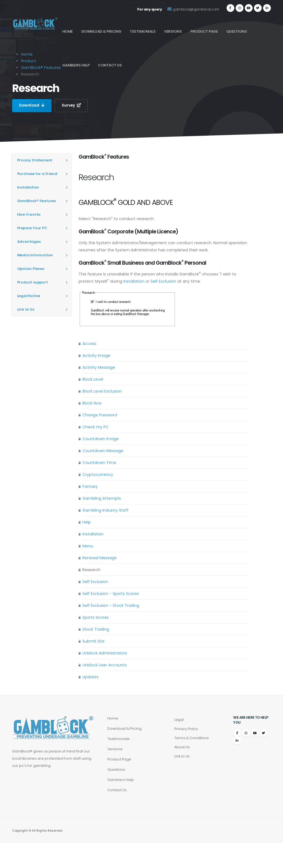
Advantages (29, 241)
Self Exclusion (163, 281)
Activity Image (96, 355)
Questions (236, 31)
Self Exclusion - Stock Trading (110, 605)
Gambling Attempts (101, 498)
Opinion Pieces (30, 268)
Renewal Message (99, 558)
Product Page (204, 31)
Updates (90, 677)
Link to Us (25, 309)
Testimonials (142, 31)
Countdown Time (99, 462)
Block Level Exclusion (102, 391)
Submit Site (93, 641)
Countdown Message (102, 450)
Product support (32, 282)
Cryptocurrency (97, 474)
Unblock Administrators (104, 653)
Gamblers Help (76, 65)
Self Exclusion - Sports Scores (110, 593)
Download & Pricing (101, 31)
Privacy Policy (186, 728)
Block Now (92, 403)
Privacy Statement (35, 160)
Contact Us (110, 65)
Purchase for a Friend (37, 173)
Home (67, 31)
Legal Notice (28, 295)
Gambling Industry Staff (105, 510)
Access (89, 343)
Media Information (35, 255)
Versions (173, 31)
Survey (72, 105)
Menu (87, 546)
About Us (182, 747)
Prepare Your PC (32, 228)
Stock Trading (95, 629)
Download (32, 105)
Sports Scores (95, 617)
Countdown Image (100, 439)
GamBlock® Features (41, 67)
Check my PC (95, 427)
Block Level (92, 379)
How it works (29, 214)
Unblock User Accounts (104, 665)
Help (86, 522)
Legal (179, 719)
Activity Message (98, 367)
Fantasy (90, 486)
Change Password (99, 415)
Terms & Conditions (191, 738)
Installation (28, 187)
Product (28, 61)
